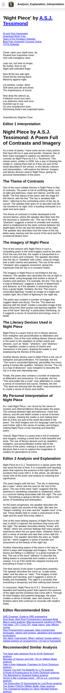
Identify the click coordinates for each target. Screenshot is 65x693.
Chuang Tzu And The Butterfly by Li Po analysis (28, 670)
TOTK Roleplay (11, 44)
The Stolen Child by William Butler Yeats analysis (29, 686)
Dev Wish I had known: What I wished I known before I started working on (32, 639)
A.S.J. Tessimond (28, 20)
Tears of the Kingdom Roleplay (19, 39)
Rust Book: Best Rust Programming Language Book (30, 619)
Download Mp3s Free (14, 36)
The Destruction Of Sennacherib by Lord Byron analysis (32, 683)
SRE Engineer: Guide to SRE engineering (25, 616)
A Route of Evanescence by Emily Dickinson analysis (31, 672)
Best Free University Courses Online (22, 41)
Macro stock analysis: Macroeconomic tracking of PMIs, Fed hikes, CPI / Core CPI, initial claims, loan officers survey (32, 625)
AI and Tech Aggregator (15, 33)
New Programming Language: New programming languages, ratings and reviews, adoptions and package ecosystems (32, 633)
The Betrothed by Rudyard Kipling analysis (25, 675)
